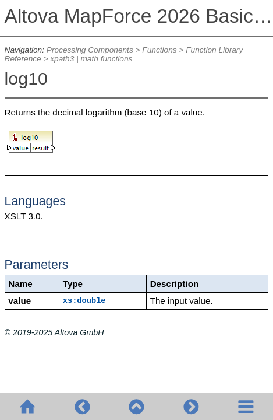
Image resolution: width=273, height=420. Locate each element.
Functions (159, 50)
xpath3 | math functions (91, 58)
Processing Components (90, 50)
